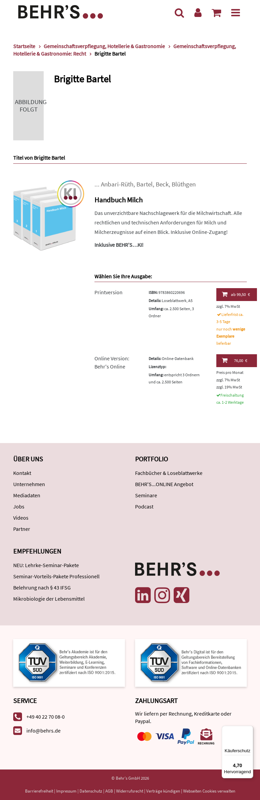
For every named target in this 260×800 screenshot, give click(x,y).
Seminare (146, 495)
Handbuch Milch (118, 199)
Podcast (144, 506)
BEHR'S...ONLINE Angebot (164, 484)
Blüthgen (184, 184)
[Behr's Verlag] (60, 11)
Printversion (108, 292)
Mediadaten (26, 495)
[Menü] (235, 12)
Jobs (18, 506)
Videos (20, 517)
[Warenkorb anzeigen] (216, 12)
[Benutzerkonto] (197, 12)
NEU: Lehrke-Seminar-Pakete (46, 565)
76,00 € (234, 360)
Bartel (144, 184)
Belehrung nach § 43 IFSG (42, 587)
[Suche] (179, 12)
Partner (21, 528)
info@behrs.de (43, 730)
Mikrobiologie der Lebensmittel (49, 598)
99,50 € (236, 294)
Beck (162, 184)
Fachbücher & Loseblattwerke (168, 472)
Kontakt (22, 472)
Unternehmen (29, 484)
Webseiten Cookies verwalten (209, 791)
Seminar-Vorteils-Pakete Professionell (56, 576)
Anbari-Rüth (117, 184)
